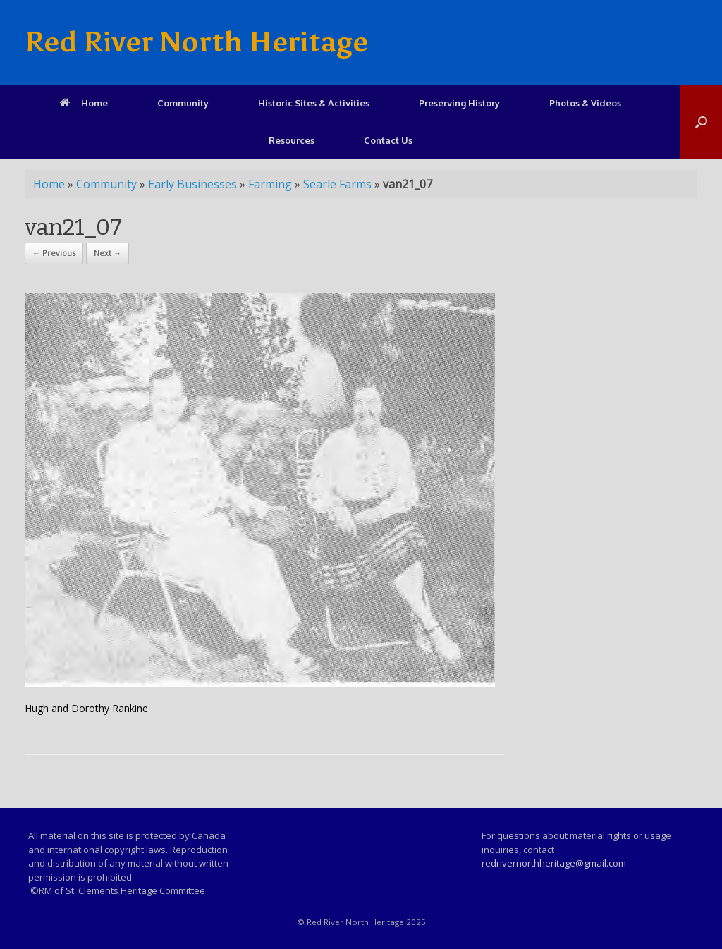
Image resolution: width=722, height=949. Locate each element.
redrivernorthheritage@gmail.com (554, 863)
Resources (291, 140)
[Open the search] (701, 122)
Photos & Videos (585, 103)
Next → (107, 252)
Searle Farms (337, 184)
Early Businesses (192, 184)
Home (84, 103)
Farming (270, 184)
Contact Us (388, 140)
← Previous (53, 252)
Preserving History (459, 103)
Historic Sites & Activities (313, 103)
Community (183, 103)
